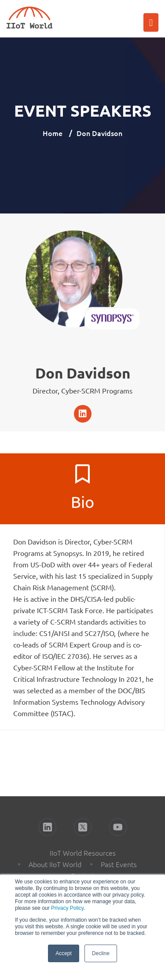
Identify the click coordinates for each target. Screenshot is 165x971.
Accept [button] (63, 953)
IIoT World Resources (83, 852)
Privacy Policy (67, 908)
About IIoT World (55, 864)
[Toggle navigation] (150, 22)
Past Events (119, 864)
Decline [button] (101, 953)
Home (52, 133)
